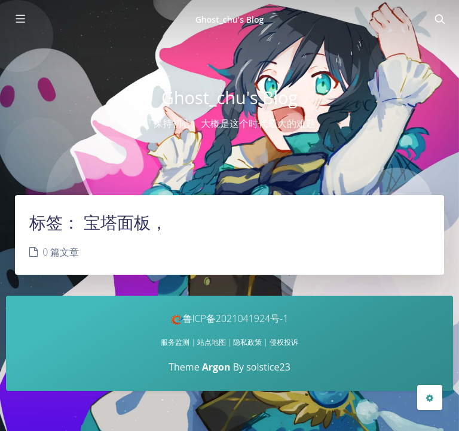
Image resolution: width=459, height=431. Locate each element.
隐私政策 (247, 342)
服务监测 (175, 342)
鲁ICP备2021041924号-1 (230, 318)
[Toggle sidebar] (19, 19)
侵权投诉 (284, 342)
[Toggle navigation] (439, 19)
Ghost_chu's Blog (229, 19)
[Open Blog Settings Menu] (429, 397)
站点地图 (211, 342)
